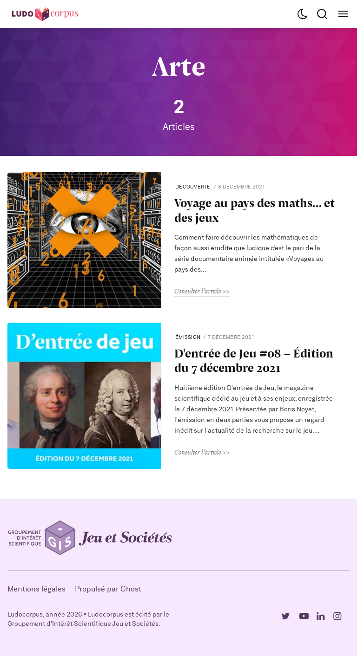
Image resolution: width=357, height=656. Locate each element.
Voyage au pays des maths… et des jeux (254, 209)
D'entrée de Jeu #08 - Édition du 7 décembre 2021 (253, 360)
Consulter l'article (197, 291)
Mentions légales (36, 589)
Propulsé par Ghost (108, 589)
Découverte (192, 186)
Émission (187, 337)
